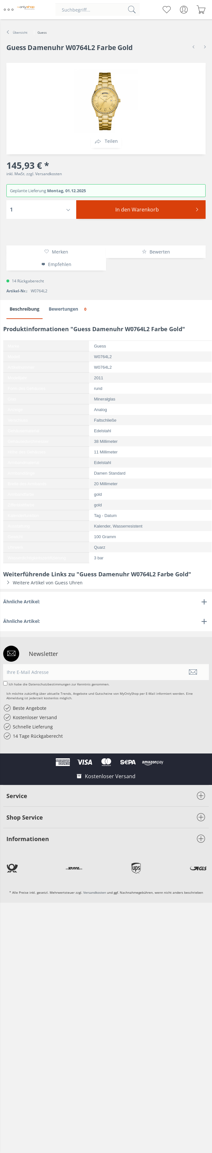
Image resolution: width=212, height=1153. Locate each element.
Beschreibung (24, 309)
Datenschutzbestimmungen (49, 684)
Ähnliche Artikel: (21, 601)
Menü (8, 7)
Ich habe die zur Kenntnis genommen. (59, 684)
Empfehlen (56, 264)
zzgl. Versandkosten (44, 173)
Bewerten (156, 252)
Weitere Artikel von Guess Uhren (43, 583)
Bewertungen (69, 309)
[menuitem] (9, 9)
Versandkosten (94, 892)
